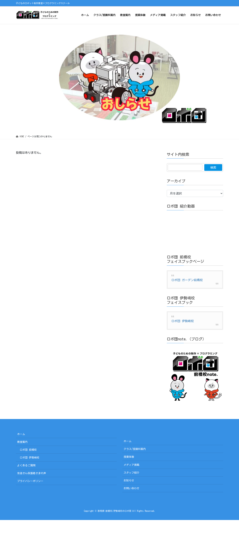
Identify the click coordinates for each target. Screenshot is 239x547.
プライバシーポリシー (30, 481)
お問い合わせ (131, 488)
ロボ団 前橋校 (28, 449)
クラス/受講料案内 (135, 449)
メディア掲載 (131, 465)
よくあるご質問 (26, 465)
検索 (213, 167)
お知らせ (129, 480)
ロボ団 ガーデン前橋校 (187, 280)
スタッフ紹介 (131, 472)
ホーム (21, 434)
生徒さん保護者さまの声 (31, 473)
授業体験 (129, 457)
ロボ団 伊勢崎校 (182, 321)
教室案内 (22, 442)
